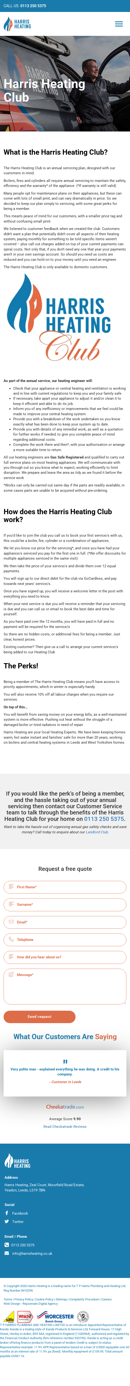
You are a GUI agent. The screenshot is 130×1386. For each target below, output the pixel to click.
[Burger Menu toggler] (119, 25)
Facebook (16, 1213)
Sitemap (61, 1299)
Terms (8, 1299)
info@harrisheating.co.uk (28, 1253)
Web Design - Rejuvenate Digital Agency (31, 1303)
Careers (106, 1299)
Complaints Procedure (84, 1299)
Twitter (14, 1221)
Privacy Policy (23, 1299)
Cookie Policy (44, 1299)
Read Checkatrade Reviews (65, 1126)
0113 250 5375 (33, 6)
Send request (40, 1017)
